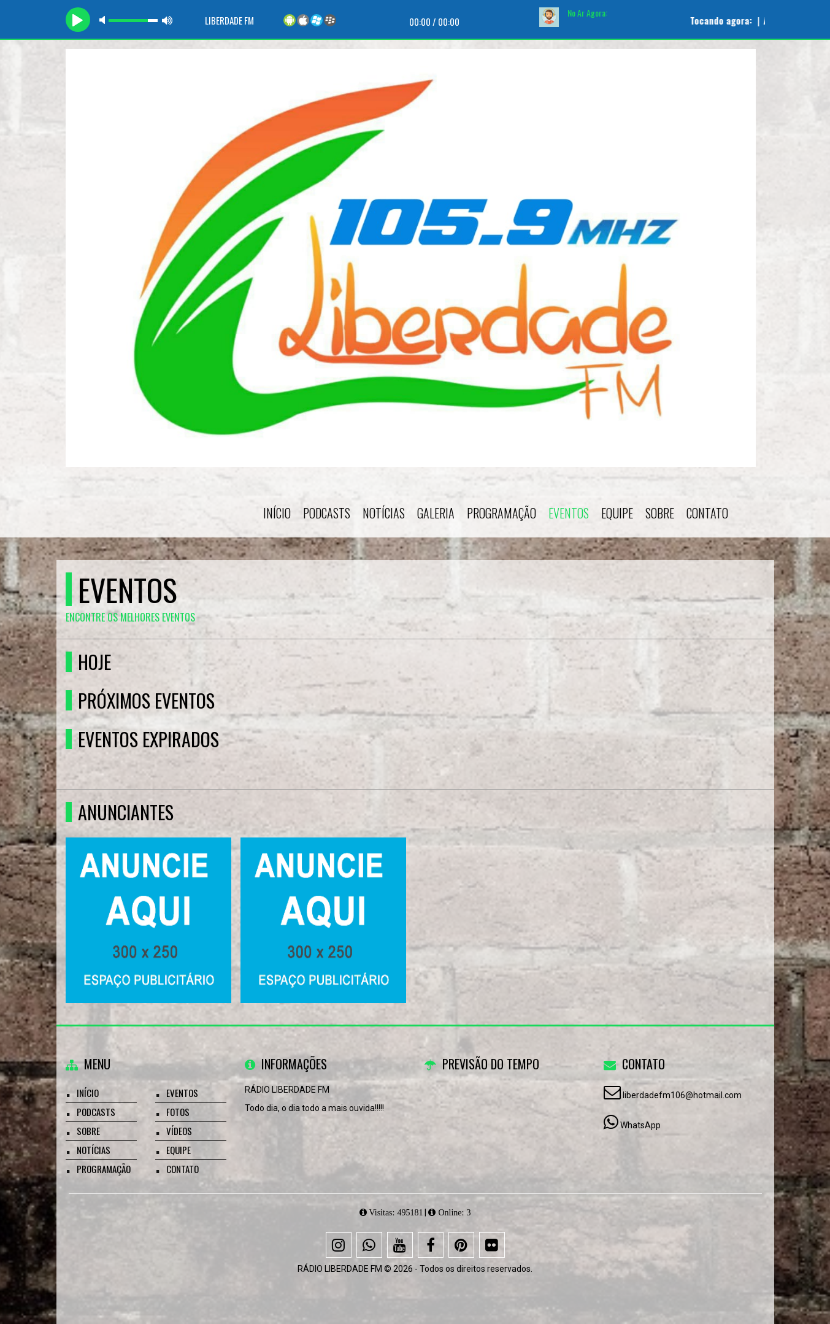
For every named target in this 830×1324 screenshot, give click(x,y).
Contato (707, 513)
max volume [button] (167, 20)
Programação (501, 513)
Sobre (659, 513)
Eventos (568, 513)
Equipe (617, 513)
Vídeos (179, 1130)
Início (277, 513)
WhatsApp (640, 1125)
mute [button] (104, 20)
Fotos (178, 1111)
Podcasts (326, 513)
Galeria (436, 513)
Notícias (384, 513)
